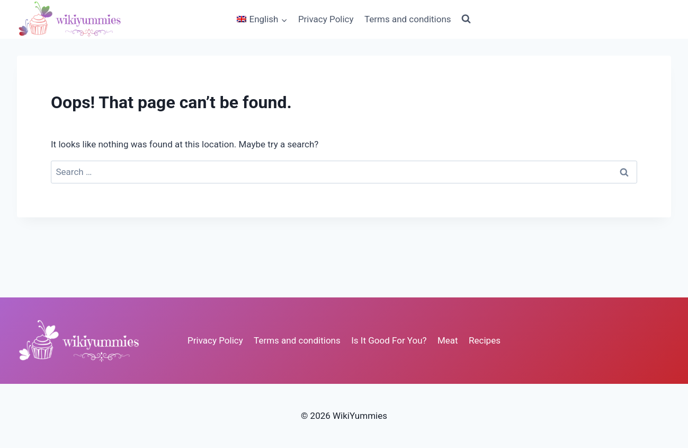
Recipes (485, 340)
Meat (447, 340)
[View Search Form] (466, 19)
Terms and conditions (407, 19)
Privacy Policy (326, 19)
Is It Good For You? (388, 340)
